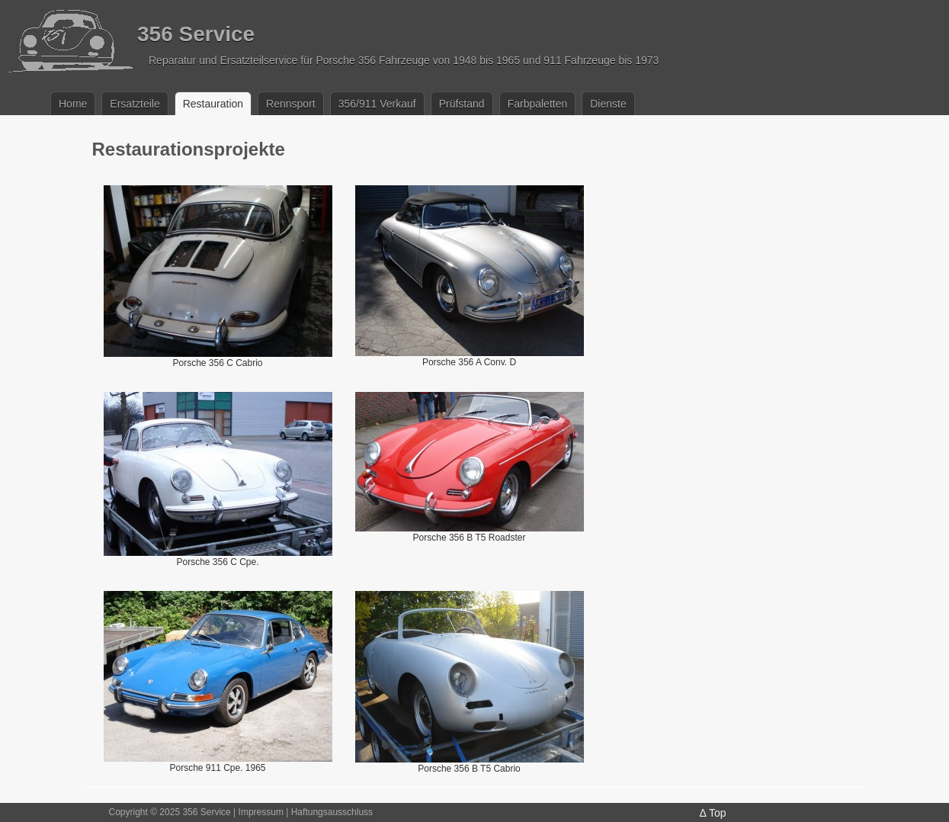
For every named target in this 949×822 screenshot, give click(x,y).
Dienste (608, 104)
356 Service (196, 34)
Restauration (213, 104)
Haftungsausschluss (332, 812)
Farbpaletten (538, 104)
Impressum (261, 812)
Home (73, 104)
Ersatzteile (134, 104)
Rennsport (291, 104)
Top (717, 813)
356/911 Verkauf (377, 104)
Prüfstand (462, 104)
